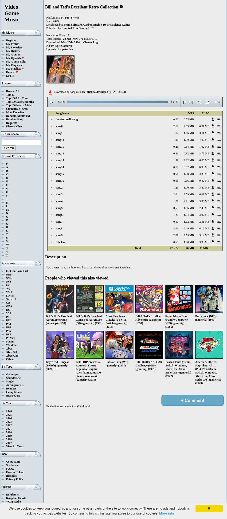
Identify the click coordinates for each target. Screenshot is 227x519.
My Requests (14, 65)
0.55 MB (189, 119)
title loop (61, 242)
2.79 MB (189, 235)
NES (9, 274)
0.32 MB (189, 167)
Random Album (15, 116)
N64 (8, 281)
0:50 (175, 242)
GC (8, 285)
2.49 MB (189, 228)
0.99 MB (204, 167)
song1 (59, 133)
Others (10, 359)
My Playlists (15, 68)
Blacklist (11, 475)
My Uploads (15, 58)
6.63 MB (204, 160)
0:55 (175, 208)
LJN (91, 28)
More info (166, 513)
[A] (28, 116)
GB (8, 302)
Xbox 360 (11, 352)
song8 (59, 228)
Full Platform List (17, 271)
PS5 (8, 331)
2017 (9, 442)
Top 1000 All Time (17, 98)
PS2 (8, 320)
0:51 (175, 174)
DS (8, 309)
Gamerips (12, 374)
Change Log (90, 42)
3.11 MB (204, 133)
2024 (9, 418)
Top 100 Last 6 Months (20, 101)
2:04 (175, 194)
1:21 (175, 187)
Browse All (12, 91)
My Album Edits (16, 61)
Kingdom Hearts (16, 498)
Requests (11, 123)
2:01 (175, 228)
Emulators (12, 494)
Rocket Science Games (116, 24)
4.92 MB (204, 140)
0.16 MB (189, 180)
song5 (59, 208)
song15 (60, 174)
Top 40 (10, 94)
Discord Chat (14, 126)
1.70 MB (189, 187)
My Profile (12, 44)
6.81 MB (204, 126)
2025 (9, 414)
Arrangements (14, 385)
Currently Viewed (16, 108)
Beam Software (72, 24)
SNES (9, 278)
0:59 (175, 221)
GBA (9, 306)
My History (13, 51)
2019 (9, 435)
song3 (59, 194)
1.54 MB (189, 214)
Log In (10, 75)
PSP (8, 334)
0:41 (175, 153)
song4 (59, 201)
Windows (11, 345)
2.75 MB (204, 153)
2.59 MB (189, 194)
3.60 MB (204, 187)
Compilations (14, 392)
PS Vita (10, 338)
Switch (10, 295)
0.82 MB (189, 153)
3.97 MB (204, 214)
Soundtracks (13, 378)
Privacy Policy (14, 479)
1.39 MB (189, 140)
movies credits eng (67, 119)
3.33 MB (204, 174)
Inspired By (13, 395)
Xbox (9, 348)
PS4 (8, 327)
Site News (12, 465)
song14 (60, 167)
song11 (60, 146)
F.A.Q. (10, 468)
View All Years (14, 446)
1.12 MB (189, 221)
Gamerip (66, 45)
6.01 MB (204, 194)
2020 (9, 432)
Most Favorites (15, 112)
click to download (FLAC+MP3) (106, 92)
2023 (9, 421)
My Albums (13, 54)
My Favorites (14, 47)
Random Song (14, 119)
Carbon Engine (92, 24)
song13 (60, 160)
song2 (59, 187)
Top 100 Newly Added (19, 105)
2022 (9, 425)
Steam (10, 341)
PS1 (8, 316)
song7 (59, 221)
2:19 (175, 126)
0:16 (175, 167)
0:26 (175, 119)
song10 (60, 140)
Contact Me (13, 461)
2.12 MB (189, 160)
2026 (9, 411)
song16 (60, 180)
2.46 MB (204, 208)
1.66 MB (189, 133)
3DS (8, 313)
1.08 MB (189, 174)
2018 (9, 439)
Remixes (11, 388)
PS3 (8, 324)
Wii (8, 288)
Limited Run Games (75, 28)
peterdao (67, 49)
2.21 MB (189, 201)
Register (11, 40)
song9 (59, 235)
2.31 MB (204, 221)
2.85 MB (189, 126)
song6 (59, 214)
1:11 (175, 140)
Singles (10, 381)
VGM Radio (13, 501)
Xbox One (12, 355)
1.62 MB (204, 146)
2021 (9, 428)
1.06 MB (189, 208)
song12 (60, 153)
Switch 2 (11, 299)
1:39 (175, 160)
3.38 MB (204, 201)
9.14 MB (204, 235)
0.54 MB (189, 146)
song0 (59, 126)
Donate (12, 72)
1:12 (175, 133)
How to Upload (15, 472)
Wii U (9, 292)
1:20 (175, 214)
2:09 (175, 235)
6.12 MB (204, 228)
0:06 (175, 180)
